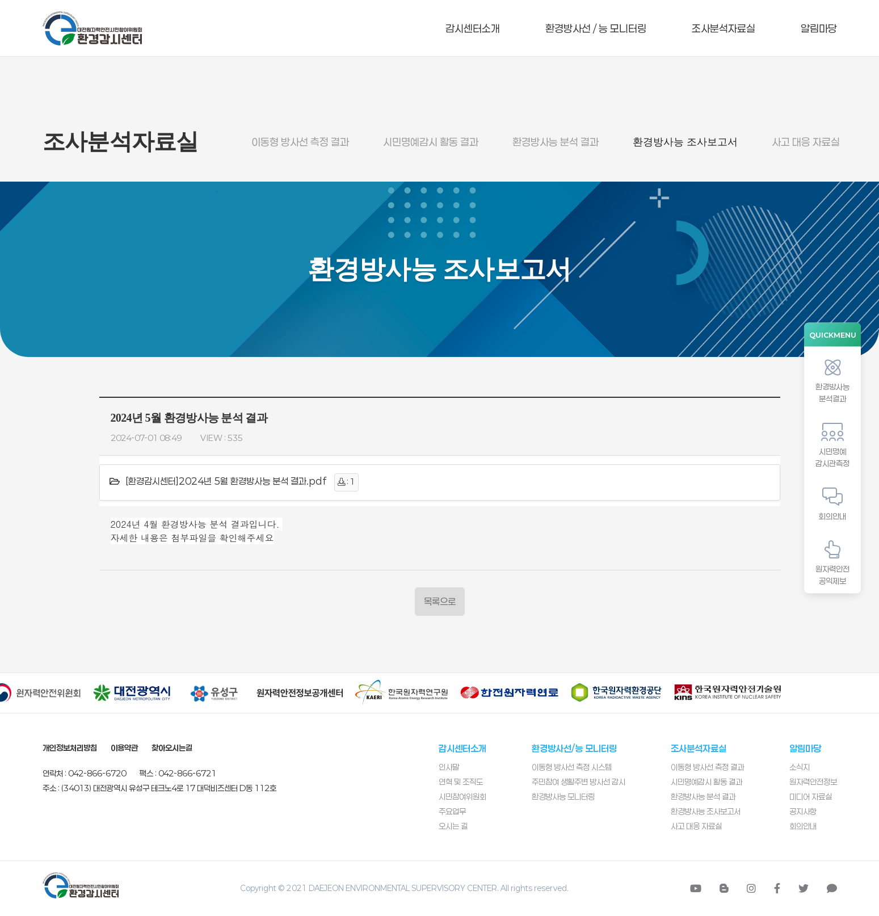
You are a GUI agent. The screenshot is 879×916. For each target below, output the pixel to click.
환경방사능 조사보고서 (685, 142)
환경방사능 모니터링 (563, 796)
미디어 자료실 (810, 796)
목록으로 (440, 601)
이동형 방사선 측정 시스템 (572, 767)
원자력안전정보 (813, 782)
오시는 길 (453, 826)
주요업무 (452, 811)
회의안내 (803, 826)
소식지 (799, 767)
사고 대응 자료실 (806, 142)
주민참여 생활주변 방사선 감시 (578, 782)
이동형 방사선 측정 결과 (300, 142)
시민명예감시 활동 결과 (430, 142)
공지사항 (803, 811)
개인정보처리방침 (70, 748)
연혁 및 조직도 (461, 782)
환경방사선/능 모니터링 (574, 748)
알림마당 (819, 28)
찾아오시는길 (172, 748)
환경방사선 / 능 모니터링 (595, 28)
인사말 (449, 767)
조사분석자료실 (723, 28)
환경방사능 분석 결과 (555, 142)
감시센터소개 (472, 28)
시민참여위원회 (462, 796)
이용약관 (124, 748)
